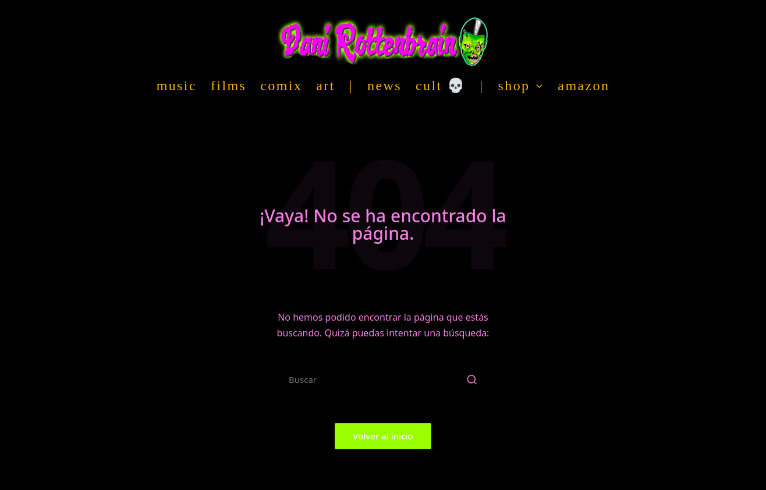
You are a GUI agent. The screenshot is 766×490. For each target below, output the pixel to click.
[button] (471, 379)
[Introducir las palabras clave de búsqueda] (383, 379)
